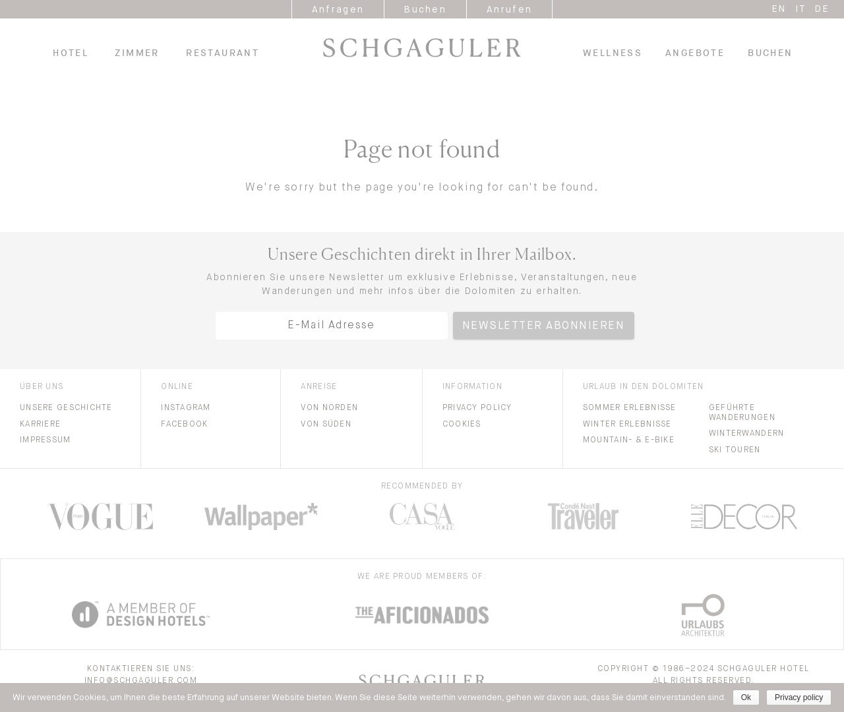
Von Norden (329, 408)
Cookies (461, 425)
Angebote (695, 53)
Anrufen (509, 10)
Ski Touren (735, 450)
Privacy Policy (477, 408)
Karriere (40, 425)
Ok (746, 697)
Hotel (70, 53)
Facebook (184, 425)
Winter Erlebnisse (627, 425)
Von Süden (326, 425)
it (801, 9)
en (779, 9)
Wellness (612, 53)
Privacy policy (799, 697)
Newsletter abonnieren (543, 326)
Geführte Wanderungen (742, 412)
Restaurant (222, 53)
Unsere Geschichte (66, 408)
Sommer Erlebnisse (630, 408)
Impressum (45, 440)
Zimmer (137, 53)
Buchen (425, 10)
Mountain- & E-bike (629, 440)
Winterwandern (747, 434)
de (822, 9)
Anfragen (338, 10)
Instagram (186, 408)
